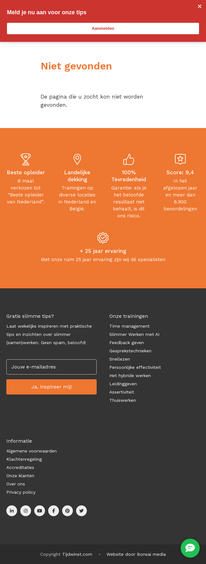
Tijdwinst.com (77, 554)
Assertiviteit (121, 391)
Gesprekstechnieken (130, 350)
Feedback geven (126, 342)
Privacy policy (20, 492)
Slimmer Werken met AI (134, 334)
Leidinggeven (123, 383)
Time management (129, 326)
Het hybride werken (130, 375)
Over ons (15, 483)
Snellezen (119, 359)
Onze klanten (20, 475)
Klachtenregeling (24, 459)
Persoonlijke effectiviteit (135, 367)
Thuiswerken (122, 400)
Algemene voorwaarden (31, 450)
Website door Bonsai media (136, 554)
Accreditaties (20, 467)
